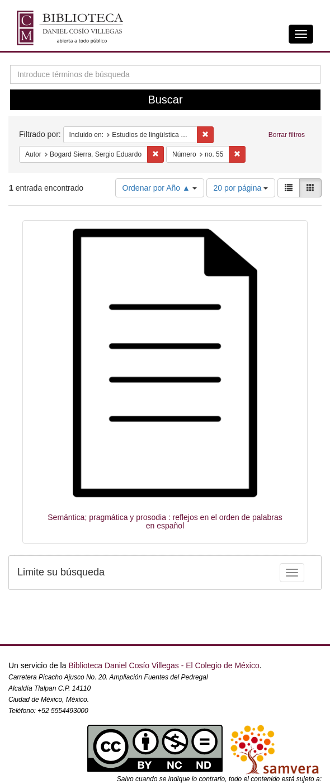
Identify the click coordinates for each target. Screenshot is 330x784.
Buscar (165, 99)
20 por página (241, 187)
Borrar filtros (286, 135)
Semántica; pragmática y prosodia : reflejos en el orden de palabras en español (165, 521)
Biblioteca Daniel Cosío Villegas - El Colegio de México (163, 665)
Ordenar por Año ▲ (159, 187)
